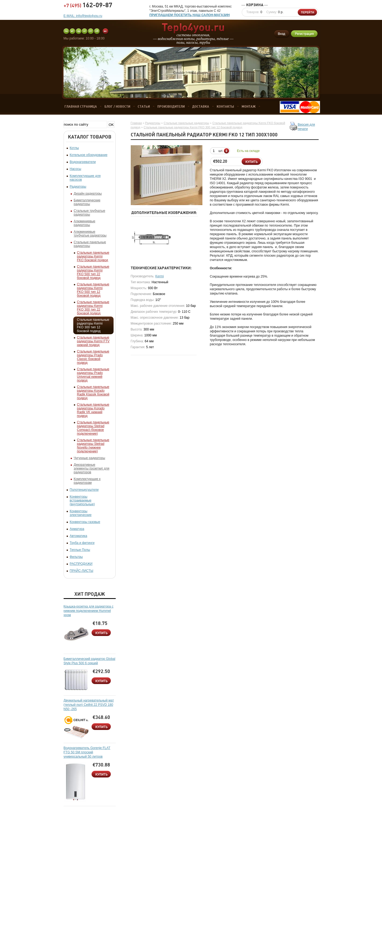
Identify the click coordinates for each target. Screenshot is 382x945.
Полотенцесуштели (84, 490)
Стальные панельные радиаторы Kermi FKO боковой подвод (93, 256)
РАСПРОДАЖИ (81, 564)
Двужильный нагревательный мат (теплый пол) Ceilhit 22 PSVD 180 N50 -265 (89, 705)
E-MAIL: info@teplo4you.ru (83, 16)
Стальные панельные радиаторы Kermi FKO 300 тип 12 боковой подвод (93, 325)
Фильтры (76, 557)
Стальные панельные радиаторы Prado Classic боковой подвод (93, 357)
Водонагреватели (83, 162)
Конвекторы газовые (85, 522)
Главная (136, 123)
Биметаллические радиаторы (87, 202)
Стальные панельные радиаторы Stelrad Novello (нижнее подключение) (93, 445)
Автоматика (78, 536)
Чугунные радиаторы (89, 458)
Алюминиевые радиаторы (85, 223)
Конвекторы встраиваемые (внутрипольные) (82, 500)
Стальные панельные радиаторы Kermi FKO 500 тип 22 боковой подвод (93, 272)
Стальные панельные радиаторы (90, 244)
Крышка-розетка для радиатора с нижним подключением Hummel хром (89, 611)
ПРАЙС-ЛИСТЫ (81, 571)
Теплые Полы (80, 550)
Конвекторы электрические (81, 513)
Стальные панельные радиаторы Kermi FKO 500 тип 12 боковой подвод (93, 289)
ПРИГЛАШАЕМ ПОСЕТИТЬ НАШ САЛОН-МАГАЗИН (190, 15)
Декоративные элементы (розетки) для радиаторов (92, 468)
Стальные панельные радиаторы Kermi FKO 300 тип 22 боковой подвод (93, 307)
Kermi (159, 276)
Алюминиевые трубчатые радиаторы (90, 233)
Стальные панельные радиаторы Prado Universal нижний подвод (93, 374)
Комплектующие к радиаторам (87, 481)
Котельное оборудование (89, 155)
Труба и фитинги (82, 543)
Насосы (75, 169)
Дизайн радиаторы (88, 193)
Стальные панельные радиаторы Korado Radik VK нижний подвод (93, 410)
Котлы (74, 148)
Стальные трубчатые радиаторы (89, 212)
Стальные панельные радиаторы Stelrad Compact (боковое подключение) (93, 427)
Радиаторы (78, 186)
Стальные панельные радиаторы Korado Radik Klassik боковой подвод (93, 392)
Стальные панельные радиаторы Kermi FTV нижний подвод (93, 341)
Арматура (77, 529)
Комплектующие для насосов (85, 177)
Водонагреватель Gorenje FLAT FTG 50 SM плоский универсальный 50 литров (87, 752)
